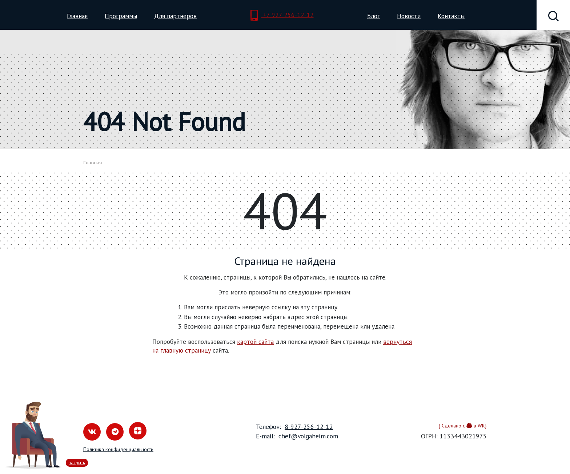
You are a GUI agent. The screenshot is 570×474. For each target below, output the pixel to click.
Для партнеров (175, 16)
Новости (409, 16)
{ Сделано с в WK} (462, 425)
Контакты (451, 16)
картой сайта (255, 341)
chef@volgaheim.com (308, 436)
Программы (121, 16)
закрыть (77, 462)
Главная (77, 16)
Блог (373, 16)
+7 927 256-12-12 (282, 15)
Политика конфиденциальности (118, 449)
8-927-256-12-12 (309, 426)
